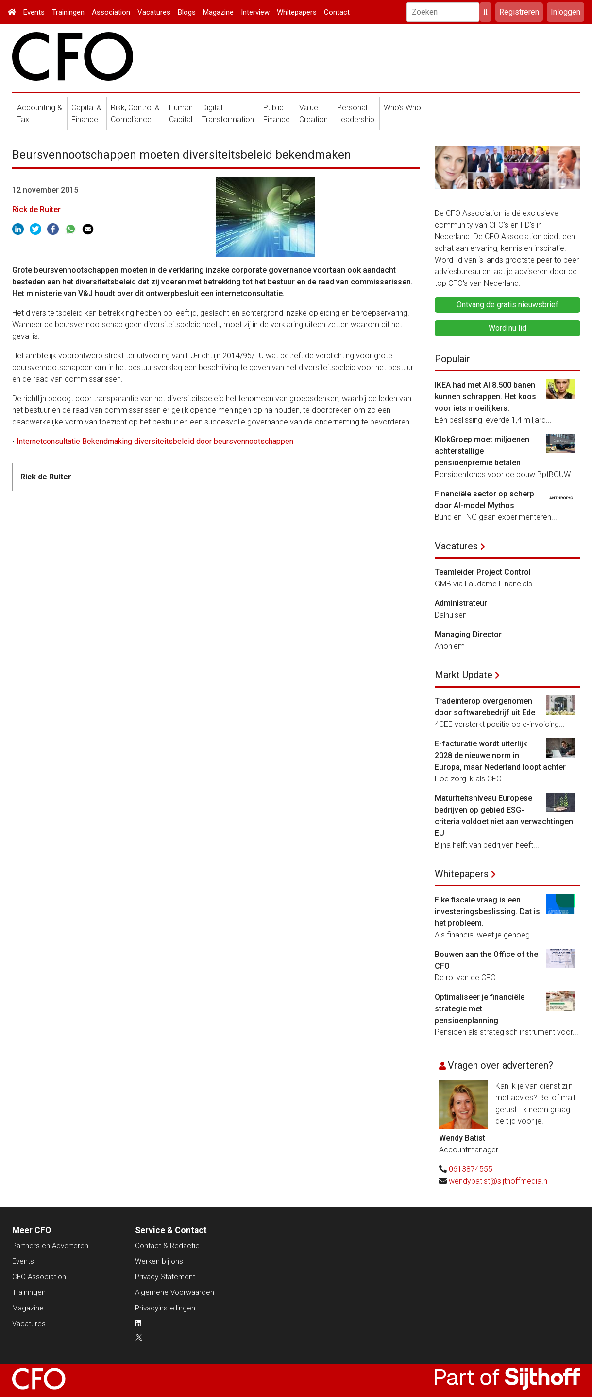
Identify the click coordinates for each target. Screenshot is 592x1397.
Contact (337, 12)
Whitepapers (297, 12)
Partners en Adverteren (50, 1245)
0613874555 (470, 1169)
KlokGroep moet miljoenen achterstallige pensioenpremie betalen (482, 451)
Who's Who (402, 107)
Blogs (187, 12)
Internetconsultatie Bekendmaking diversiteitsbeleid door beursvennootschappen (154, 441)
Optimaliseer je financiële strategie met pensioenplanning (479, 1008)
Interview (255, 12)
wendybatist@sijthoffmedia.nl (499, 1180)
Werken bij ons (159, 1261)
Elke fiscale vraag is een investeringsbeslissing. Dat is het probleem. (487, 911)
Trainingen (68, 12)
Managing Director (468, 634)
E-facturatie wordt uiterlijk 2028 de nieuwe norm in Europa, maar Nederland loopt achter (500, 755)
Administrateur (461, 603)
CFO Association (39, 1277)
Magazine (218, 12)
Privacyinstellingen (165, 1308)
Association (111, 12)
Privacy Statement (165, 1277)
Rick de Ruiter (36, 209)
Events (34, 12)
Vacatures (153, 12)
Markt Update (463, 675)
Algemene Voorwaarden (174, 1292)
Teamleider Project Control (483, 572)
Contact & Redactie (167, 1245)
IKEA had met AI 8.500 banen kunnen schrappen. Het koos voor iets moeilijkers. (485, 396)
